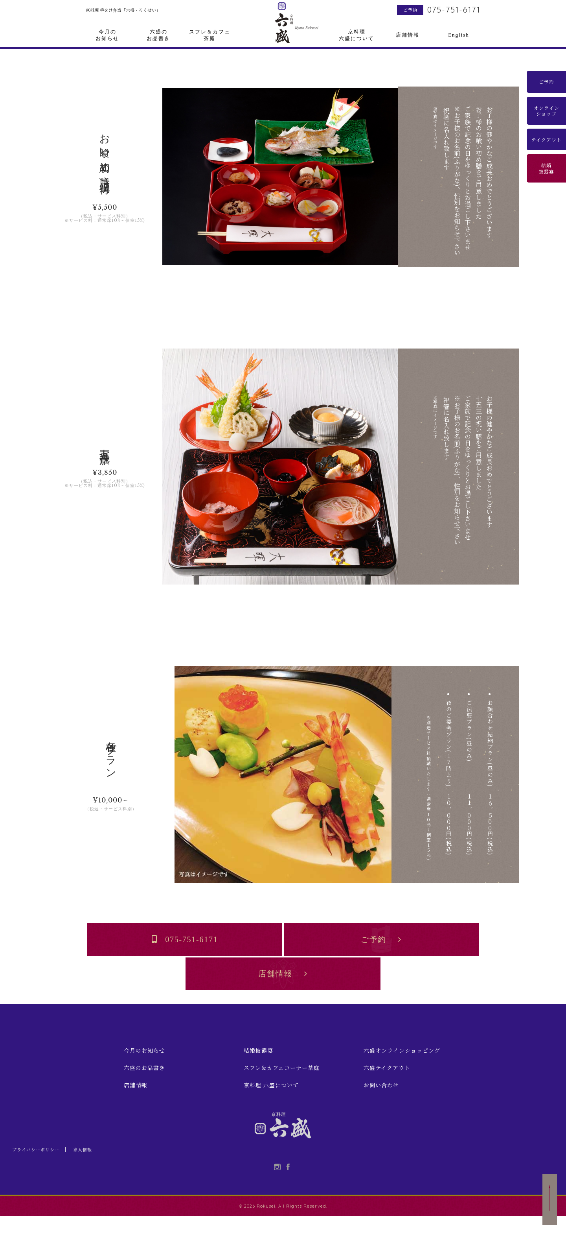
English (458, 35)
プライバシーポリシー (37, 1166)
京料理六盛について (356, 35)
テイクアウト (546, 139)
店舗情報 (407, 35)
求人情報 (87, 1166)
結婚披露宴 (546, 168)
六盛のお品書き (158, 35)
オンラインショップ (546, 110)
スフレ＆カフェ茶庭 (209, 35)
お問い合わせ (381, 1098)
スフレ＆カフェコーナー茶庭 (282, 1081)
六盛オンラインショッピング (402, 1063)
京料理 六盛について (271, 1098)
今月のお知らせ (107, 35)
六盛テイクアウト (387, 1081)
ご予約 (410, 10)
